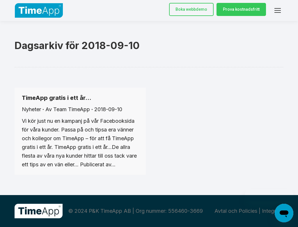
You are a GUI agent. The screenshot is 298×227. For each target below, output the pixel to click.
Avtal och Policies (235, 211)
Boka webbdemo (191, 9)
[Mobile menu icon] (277, 10)
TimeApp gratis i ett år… (56, 97)
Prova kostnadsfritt (241, 9)
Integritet (272, 211)
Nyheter (31, 109)
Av (67, 109)
